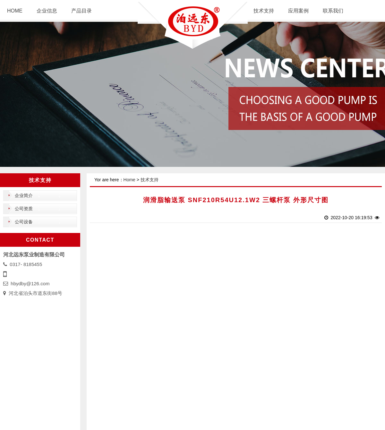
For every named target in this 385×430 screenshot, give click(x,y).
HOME (14, 10)
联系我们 (333, 10)
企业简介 (24, 195)
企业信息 (47, 10)
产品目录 (81, 10)
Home (129, 179)
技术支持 (263, 10)
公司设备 (24, 221)
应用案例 (298, 10)
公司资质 (24, 208)
